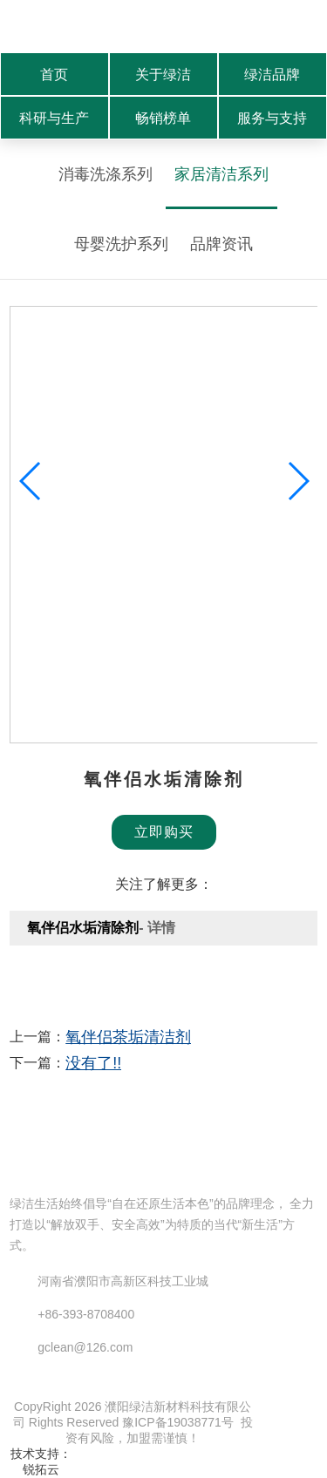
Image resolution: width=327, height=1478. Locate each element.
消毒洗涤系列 (105, 174)
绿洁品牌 (272, 74)
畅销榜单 (163, 118)
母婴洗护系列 (121, 244)
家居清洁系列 (221, 174)
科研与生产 (54, 118)
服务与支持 (272, 118)
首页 (54, 74)
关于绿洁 (163, 74)
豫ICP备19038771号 (178, 1422)
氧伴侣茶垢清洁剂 (128, 1037)
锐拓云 (41, 1469)
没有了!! (93, 1063)
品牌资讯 (221, 244)
